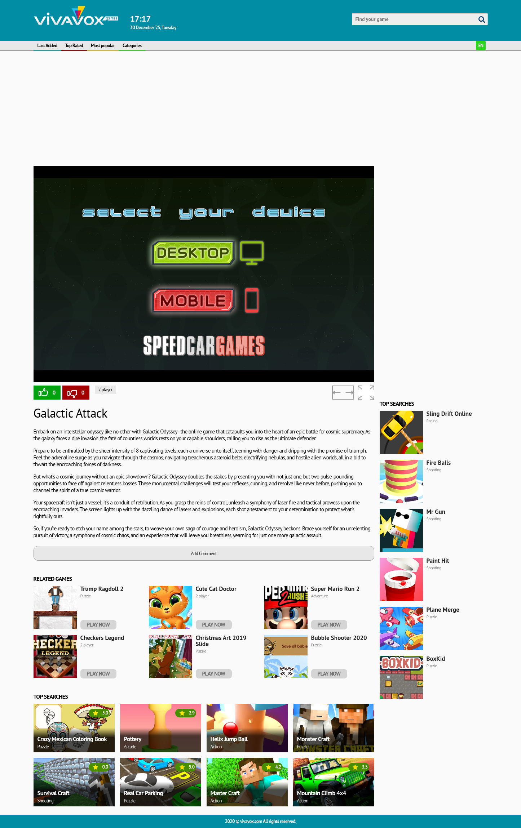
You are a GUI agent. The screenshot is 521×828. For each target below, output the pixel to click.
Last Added (47, 46)
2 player (105, 390)
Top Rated (74, 46)
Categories (132, 46)
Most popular (103, 46)
